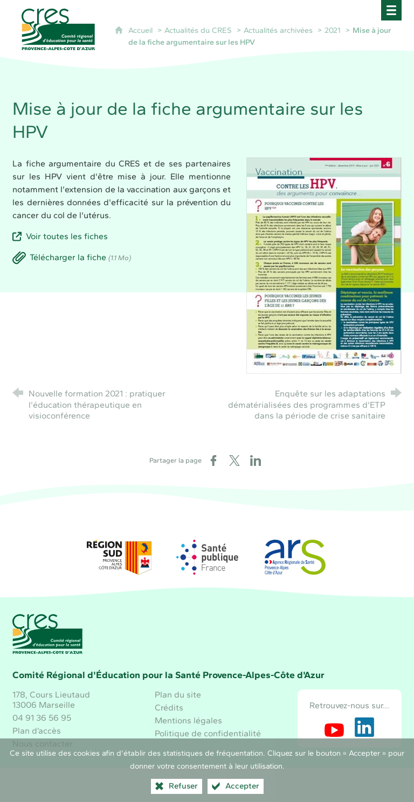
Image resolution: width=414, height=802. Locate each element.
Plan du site (178, 694)
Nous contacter (42, 743)
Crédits (169, 707)
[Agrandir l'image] (324, 265)
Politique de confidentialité (208, 733)
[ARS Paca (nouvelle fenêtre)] (295, 557)
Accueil (141, 30)
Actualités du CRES (198, 30)
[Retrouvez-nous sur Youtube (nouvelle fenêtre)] (334, 727)
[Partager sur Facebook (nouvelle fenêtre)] (213, 460)
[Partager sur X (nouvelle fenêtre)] (234, 460)
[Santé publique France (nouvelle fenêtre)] (207, 557)
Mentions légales (188, 720)
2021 (333, 30)
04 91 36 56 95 (41, 718)
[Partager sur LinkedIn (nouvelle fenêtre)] (255, 460)
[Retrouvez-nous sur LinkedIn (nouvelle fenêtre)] (364, 727)
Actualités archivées (278, 30)
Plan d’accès (36, 731)
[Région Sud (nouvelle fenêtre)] (119, 557)
